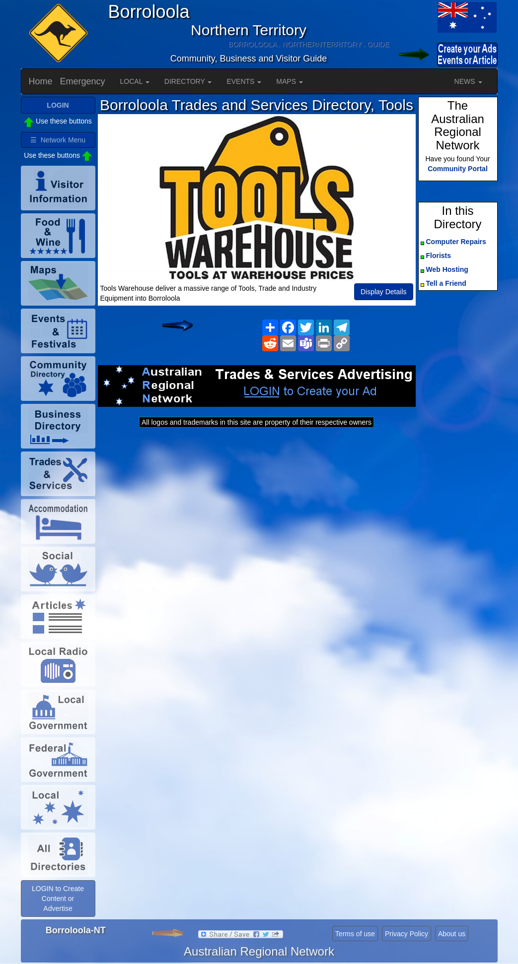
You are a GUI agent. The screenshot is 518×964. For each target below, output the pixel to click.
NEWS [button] (468, 81)
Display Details (384, 292)
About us (451, 934)
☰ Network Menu (57, 140)
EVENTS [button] (243, 81)
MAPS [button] (289, 81)
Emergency (82, 81)
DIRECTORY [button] (188, 81)
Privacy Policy (406, 934)
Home (41, 81)
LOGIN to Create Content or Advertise (58, 898)
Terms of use (355, 934)
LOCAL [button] (134, 81)
